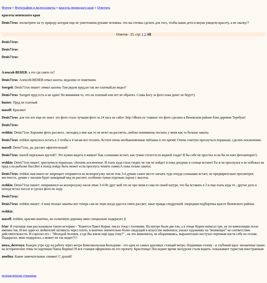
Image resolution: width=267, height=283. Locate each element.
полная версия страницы (19, 275)
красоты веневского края (76, 7)
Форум (6, 7)
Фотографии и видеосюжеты (35, 7)
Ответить (103, 7)
